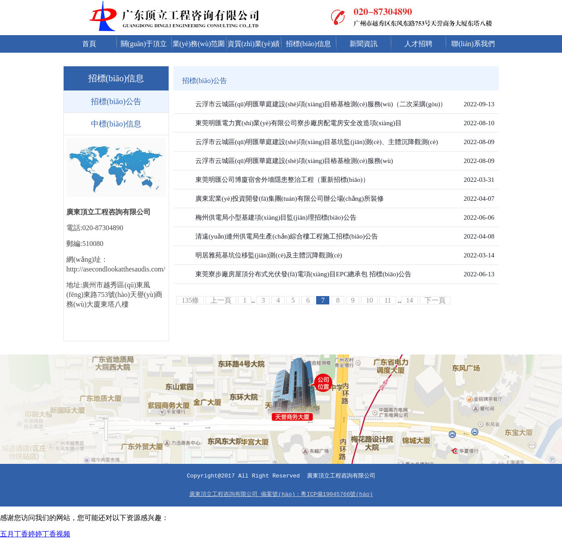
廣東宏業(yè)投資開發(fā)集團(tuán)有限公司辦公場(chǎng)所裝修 (289, 198)
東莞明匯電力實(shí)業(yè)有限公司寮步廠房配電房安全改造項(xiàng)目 (298, 123)
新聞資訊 (363, 43)
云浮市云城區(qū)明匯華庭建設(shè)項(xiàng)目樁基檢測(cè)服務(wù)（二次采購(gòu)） (321, 104)
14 (409, 300)
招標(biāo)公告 (116, 101)
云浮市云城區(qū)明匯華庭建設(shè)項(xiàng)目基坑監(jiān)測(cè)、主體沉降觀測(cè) (316, 141)
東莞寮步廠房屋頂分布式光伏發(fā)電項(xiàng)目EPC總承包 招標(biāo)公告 (303, 274)
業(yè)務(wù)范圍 (199, 43)
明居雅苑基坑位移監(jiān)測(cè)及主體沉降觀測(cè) (268, 255)
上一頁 (220, 300)
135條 (190, 300)
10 (369, 300)
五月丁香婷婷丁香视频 (35, 534)
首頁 (89, 43)
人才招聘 (418, 43)
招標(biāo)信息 (308, 43)
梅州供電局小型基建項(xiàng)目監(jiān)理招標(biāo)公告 (276, 217)
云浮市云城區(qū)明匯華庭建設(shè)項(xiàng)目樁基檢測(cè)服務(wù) (294, 160)
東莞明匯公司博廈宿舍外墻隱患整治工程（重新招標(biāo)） (282, 179)
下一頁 (435, 300)
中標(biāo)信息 (116, 123)
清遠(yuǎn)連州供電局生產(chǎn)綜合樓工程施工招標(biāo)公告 (286, 236)
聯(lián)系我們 (473, 43)
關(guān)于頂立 (144, 43)
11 (387, 300)
